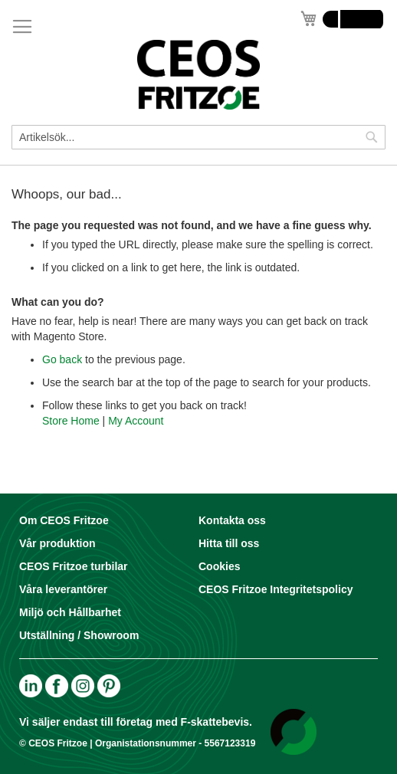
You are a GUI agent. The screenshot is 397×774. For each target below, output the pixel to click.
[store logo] (198, 75)
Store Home (71, 421)
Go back (62, 359)
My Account (135, 421)
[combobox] (198, 137)
